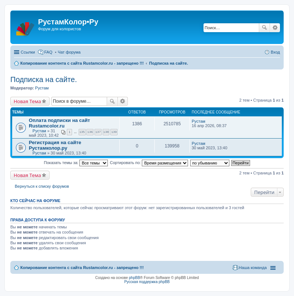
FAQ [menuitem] (48, 52)
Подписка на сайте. (168, 63)
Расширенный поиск (275, 27)
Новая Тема (27, 101)
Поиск (264, 27)
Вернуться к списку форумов (42, 186)
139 (114, 132)
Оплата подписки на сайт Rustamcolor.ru (59, 123)
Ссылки (28, 52)
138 (106, 132)
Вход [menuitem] (275, 52)
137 (98, 132)
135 (82, 132)
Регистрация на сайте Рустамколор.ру (55, 145)
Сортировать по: (149, 162)
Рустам (42, 88)
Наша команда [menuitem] (253, 267)
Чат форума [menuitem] (69, 52)
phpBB (134, 278)
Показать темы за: (76, 162)
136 (90, 132)
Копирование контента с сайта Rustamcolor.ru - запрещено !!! (82, 63)
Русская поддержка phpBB (147, 282)
